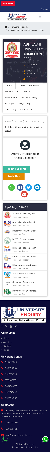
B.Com (19, 121)
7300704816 (9, 422)
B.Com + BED (33, 121)
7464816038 (9, 362)
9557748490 (9, 392)
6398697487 (9, 380)
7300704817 (9, 429)
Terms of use (18, 447)
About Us (6, 342)
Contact (6, 346)
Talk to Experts (16, 169)
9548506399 (9, 374)
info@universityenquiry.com (16, 435)
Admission (8, 4)
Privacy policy (31, 447)
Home (5, 338)
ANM (9, 121)
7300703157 (9, 398)
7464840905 (9, 386)
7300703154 (9, 368)
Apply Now (13, 176)
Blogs (5, 350)
